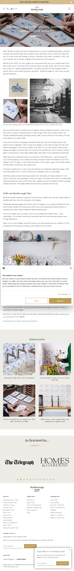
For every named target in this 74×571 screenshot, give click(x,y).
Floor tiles (7, 515)
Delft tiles (7, 525)
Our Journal (55, 502)
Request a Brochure (34, 507)
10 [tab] (47, 479)
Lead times (30, 502)
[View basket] (13, 9)
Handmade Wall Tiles (10, 500)
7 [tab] (37, 479)
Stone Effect (8, 520)
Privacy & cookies (56, 515)
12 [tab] (53, 479)
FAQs (28, 512)
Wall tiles (6, 512)
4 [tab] (27, 479)
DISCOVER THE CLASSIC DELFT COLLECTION (20, 321)
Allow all (60, 301)
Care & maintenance (57, 507)
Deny (36, 301)
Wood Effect (8, 518)
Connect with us (9, 533)
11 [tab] (50, 479)
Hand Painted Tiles (10, 502)
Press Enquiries (56, 512)
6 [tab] (34, 479)
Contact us (31, 500)
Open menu (69, 9)
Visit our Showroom (34, 505)
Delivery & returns (57, 505)
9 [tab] (43, 479)
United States (21, 559)
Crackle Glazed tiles (10, 528)
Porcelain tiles (8, 505)
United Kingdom (8, 559)
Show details (63, 294)
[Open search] (4, 9)
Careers (53, 510)
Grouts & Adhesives (10, 523)
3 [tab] (24, 479)
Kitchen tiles (8, 507)
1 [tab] (17, 479)
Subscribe (62, 563)
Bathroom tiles (8, 510)
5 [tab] (30, 479)
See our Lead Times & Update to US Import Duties (34, 2)
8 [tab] (40, 479)
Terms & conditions (57, 518)
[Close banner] (71, 268)
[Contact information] (8, 9)
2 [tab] (21, 479)
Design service (32, 510)
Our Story (54, 500)
